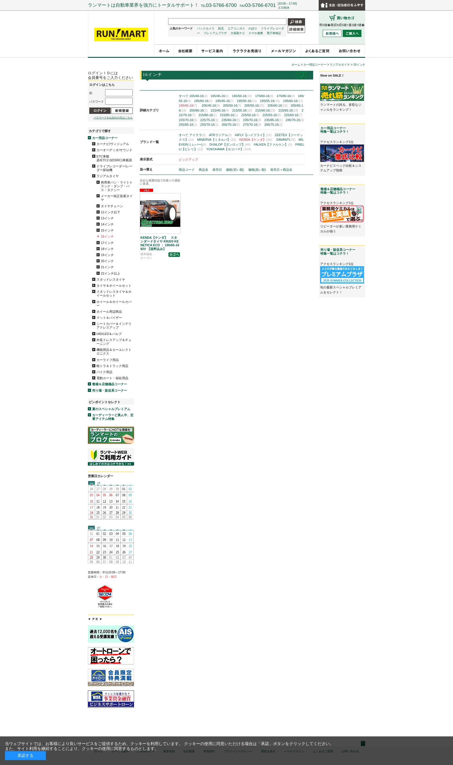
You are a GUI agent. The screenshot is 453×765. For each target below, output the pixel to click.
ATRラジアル (220, 135)
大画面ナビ (238, 33)
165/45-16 (220, 96)
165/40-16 (198, 96)
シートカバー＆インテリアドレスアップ (113, 325)
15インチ (107, 230)
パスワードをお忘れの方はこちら (113, 117)
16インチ (107, 236)
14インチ (107, 224)
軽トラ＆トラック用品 (112, 366)
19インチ (107, 255)
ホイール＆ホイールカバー (113, 303)
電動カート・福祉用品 (112, 378)
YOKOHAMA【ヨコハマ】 (228, 149)
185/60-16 (203, 101)
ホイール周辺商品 (109, 311)
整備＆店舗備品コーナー (109, 384)
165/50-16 (242, 96)
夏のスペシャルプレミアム (111, 409)
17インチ (107, 242)
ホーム (296, 64)
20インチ (107, 261)
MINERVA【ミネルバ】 (216, 139)
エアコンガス (236, 28)
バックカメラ (205, 28)
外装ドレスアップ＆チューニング (113, 341)
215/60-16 (265, 110)
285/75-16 (273, 124)
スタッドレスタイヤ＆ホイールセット (113, 293)
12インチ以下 (110, 212)
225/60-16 (293, 115)
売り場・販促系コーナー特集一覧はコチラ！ (337, 251)
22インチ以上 (110, 273)
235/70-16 (252, 120)
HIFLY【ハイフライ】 (253, 135)
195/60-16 (293, 101)
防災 (221, 28)
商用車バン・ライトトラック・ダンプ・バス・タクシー (117, 186)
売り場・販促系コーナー (109, 390)
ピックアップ (188, 159)
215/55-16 (242, 110)
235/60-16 (231, 120)
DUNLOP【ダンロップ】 (229, 144)
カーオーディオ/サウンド (114, 150)
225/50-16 (250, 115)
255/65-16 (188, 124)
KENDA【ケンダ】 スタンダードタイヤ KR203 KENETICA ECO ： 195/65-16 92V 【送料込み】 (159, 243)
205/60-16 (277, 105)
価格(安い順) (235, 169)
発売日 (217, 169)
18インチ (107, 249)
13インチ (107, 218)
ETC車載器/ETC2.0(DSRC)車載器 (114, 158)
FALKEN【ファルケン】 (273, 144)
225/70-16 (188, 120)
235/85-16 (273, 120)
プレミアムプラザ (215, 33)
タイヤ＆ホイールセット (113, 285)
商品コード (187, 169)
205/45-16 (211, 105)
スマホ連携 (255, 33)
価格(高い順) (257, 169)
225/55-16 (272, 115)
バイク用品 (104, 372)
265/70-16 (231, 124)
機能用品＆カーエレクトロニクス (113, 351)
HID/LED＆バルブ (109, 334)
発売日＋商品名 (281, 169)
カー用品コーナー (105, 138)
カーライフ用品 (107, 360)
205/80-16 (199, 110)
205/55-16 (254, 105)
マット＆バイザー (109, 317)
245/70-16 (295, 120)
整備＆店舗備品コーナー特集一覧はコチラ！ (337, 190)
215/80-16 (207, 115)
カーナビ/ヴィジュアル (112, 144)
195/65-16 (188, 105)
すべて (183, 96)
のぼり (252, 28)
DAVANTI (286, 139)
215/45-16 (220, 110)
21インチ (107, 267)
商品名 (204, 169)
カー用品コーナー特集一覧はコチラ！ (334, 129)
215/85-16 (229, 115)
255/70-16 (209, 124)
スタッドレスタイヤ (110, 279)
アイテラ (197, 135)
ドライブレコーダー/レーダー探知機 (114, 168)
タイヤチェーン (112, 206)
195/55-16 (270, 101)
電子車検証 (274, 33)
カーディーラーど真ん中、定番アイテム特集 (112, 417)
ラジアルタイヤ (107, 176)
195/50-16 (247, 101)
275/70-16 (252, 124)
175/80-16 (285, 96)
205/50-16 (232, 105)
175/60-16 (264, 96)
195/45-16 (225, 101)
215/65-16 (288, 110)
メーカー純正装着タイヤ (117, 197)
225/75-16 (209, 120)
